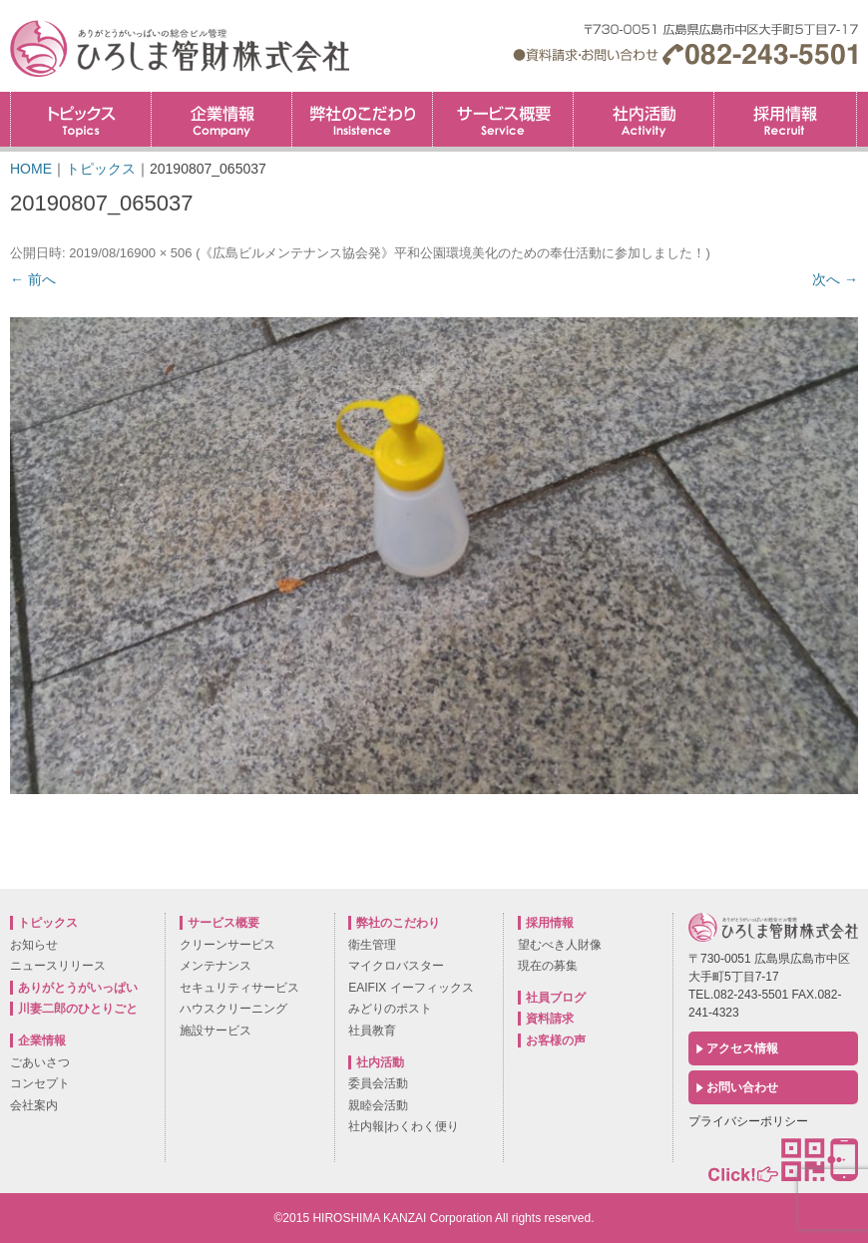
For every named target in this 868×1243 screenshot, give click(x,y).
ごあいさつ (40, 1062)
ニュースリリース (58, 966)
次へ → (835, 279)
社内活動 (643, 119)
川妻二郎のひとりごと (78, 1009)
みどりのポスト (390, 1009)
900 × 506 (163, 252)
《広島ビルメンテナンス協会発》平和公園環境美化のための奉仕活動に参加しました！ (452, 252)
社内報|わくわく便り (403, 1126)
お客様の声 (556, 1040)
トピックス (81, 119)
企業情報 (221, 119)
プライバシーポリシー (748, 1121)
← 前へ (33, 279)
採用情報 (856, 98)
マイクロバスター (396, 966)
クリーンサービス (227, 945)
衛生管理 (372, 945)
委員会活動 (378, 1083)
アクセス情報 (742, 1048)
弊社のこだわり (362, 119)
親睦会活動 (378, 1105)
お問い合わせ (742, 1087)
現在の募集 (548, 966)
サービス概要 (503, 119)
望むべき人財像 (560, 945)
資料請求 (550, 1019)
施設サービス (215, 1030)
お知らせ (34, 945)
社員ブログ (556, 998)
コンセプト (40, 1083)
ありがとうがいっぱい (78, 988)
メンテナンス (215, 966)
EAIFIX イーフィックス (410, 988)
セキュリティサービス (239, 988)
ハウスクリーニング (233, 1009)
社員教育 (372, 1030)
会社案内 (34, 1105)
